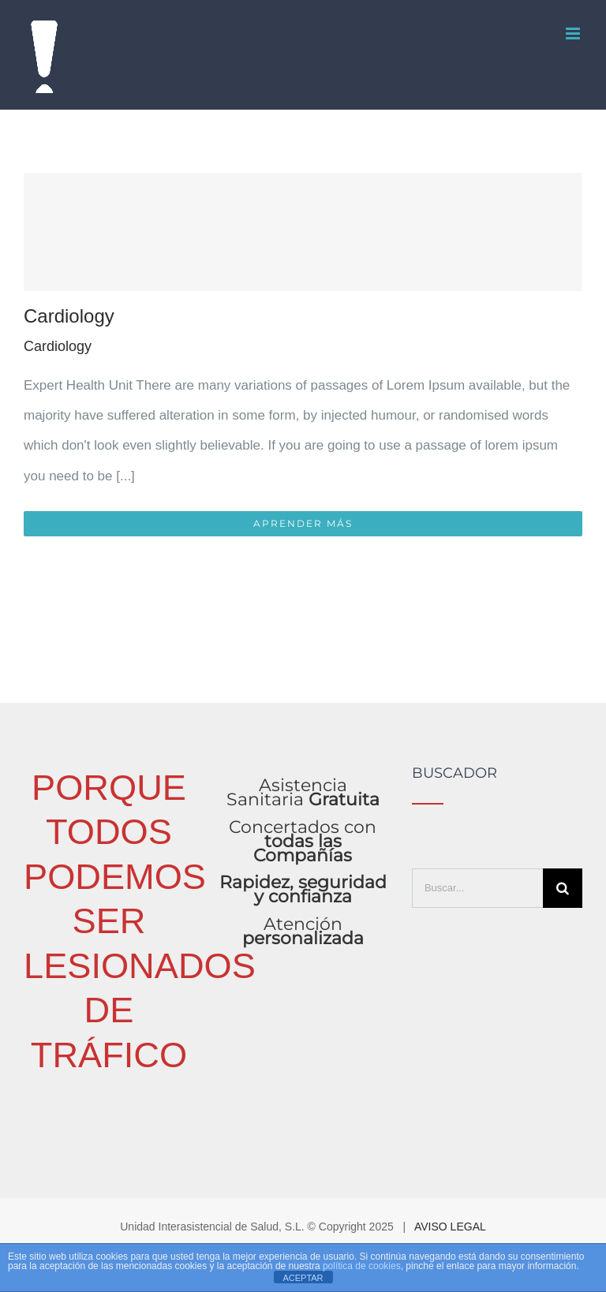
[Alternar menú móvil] (574, 33)
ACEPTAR (302, 1278)
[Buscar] (562, 888)
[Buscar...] (477, 888)
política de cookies (362, 1265)
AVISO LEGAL (450, 1226)
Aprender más (303, 523)
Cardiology (69, 316)
